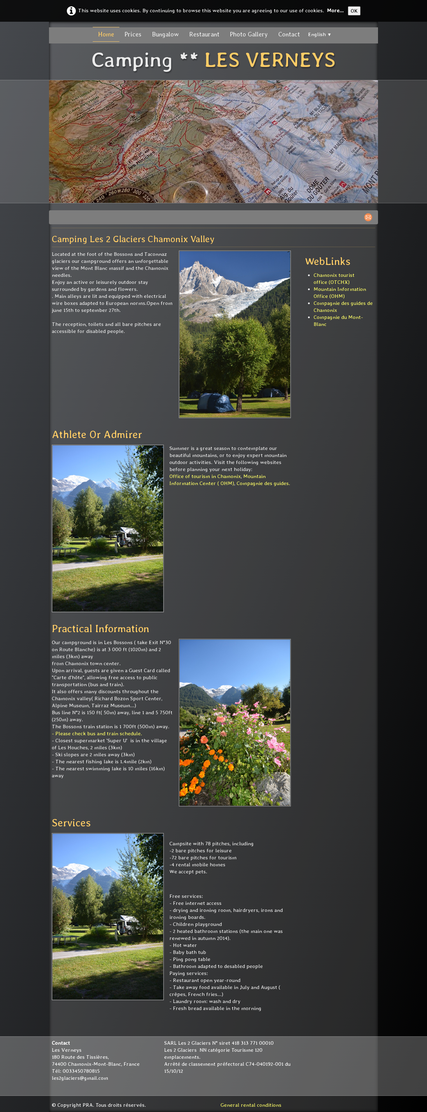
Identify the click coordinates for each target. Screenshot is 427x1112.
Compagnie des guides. (263, 483)
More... (335, 10)
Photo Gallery (249, 34)
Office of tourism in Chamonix (205, 476)
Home (106, 34)
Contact (289, 34)
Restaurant (204, 34)
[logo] (213, 60)
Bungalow (165, 34)
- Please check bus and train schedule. (97, 733)
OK (354, 11)
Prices (133, 34)
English (320, 34)
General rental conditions (250, 1105)
